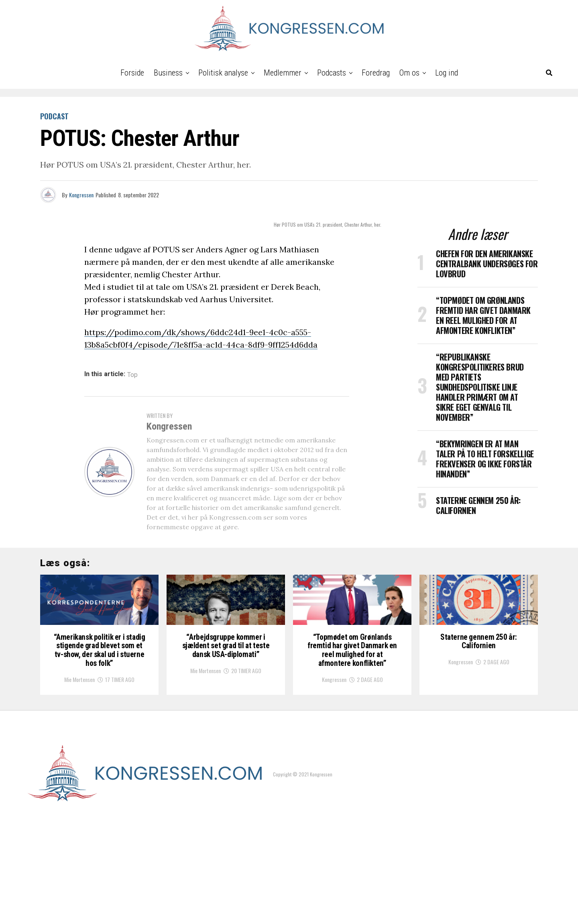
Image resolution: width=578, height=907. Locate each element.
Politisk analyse (223, 73)
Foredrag (376, 73)
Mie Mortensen (79, 767)
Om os (409, 73)
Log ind (446, 73)
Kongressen (81, 194)
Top (132, 375)
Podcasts (331, 73)
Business (168, 73)
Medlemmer (282, 73)
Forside (132, 73)
